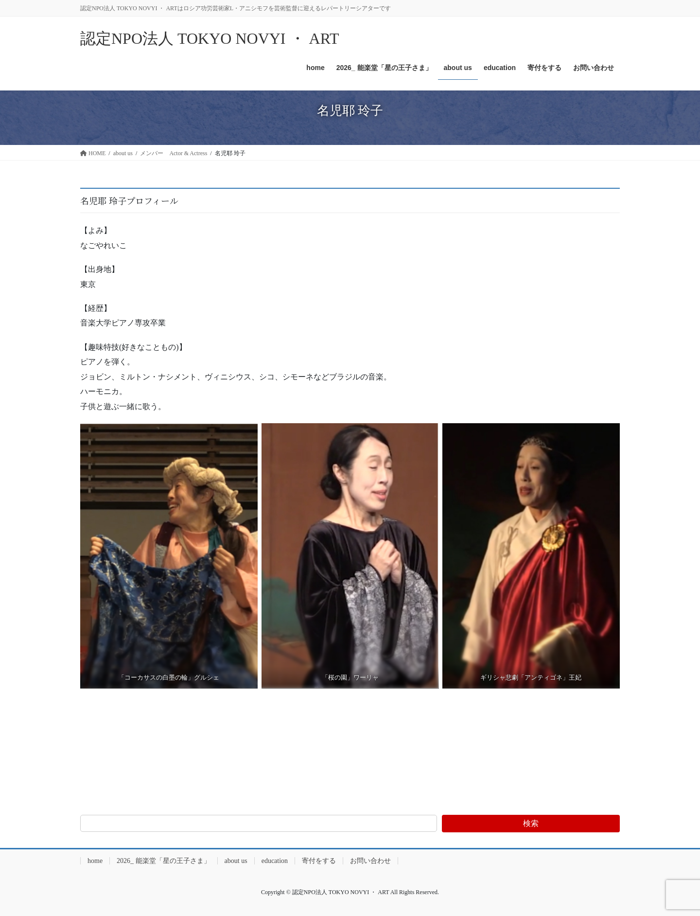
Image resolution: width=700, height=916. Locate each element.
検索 (531, 823)
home (95, 860)
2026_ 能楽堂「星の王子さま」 (163, 860)
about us (236, 860)
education (275, 860)
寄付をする (319, 860)
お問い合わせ (370, 860)
